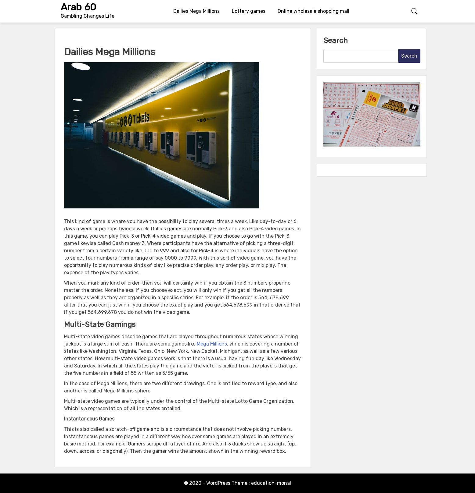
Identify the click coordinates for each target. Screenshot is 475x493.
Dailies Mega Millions (196, 11)
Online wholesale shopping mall (313, 11)
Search (335, 40)
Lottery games (248, 11)
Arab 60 (78, 7)
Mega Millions (212, 344)
